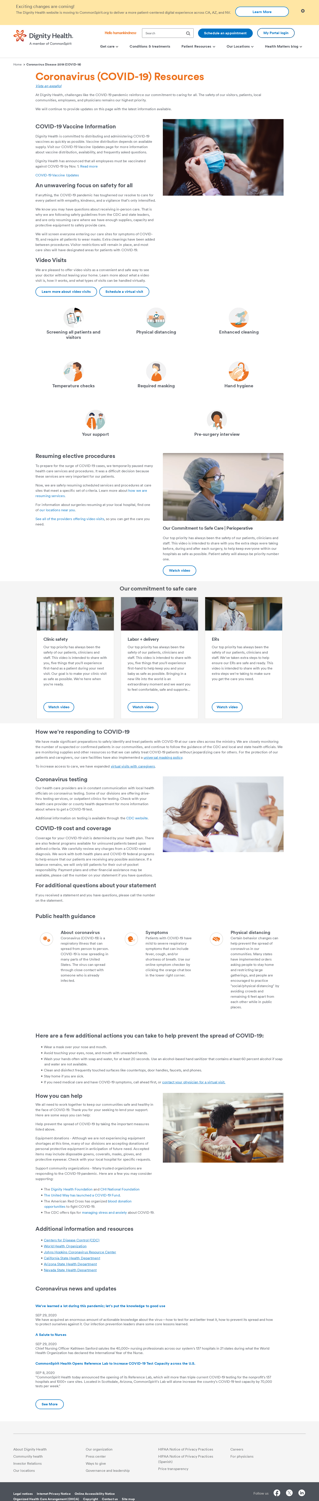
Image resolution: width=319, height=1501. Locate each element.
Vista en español (48, 86)
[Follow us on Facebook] (277, 1493)
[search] (190, 33)
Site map (128, 1499)
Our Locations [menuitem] (240, 46)
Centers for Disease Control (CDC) (71, 1240)
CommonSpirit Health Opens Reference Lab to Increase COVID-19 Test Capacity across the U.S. (115, 1363)
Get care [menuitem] (109, 46)
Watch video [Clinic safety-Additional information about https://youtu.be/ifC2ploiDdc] (58, 707)
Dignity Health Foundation (72, 1189)
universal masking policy (163, 757)
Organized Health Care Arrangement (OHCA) (46, 1499)
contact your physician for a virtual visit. (193, 1082)
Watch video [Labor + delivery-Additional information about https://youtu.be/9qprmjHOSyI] (143, 707)
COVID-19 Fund (107, 1195)
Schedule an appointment (225, 33)
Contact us (110, 1499)
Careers (236, 1449)
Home (19, 64)
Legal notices (23, 1493)
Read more (89, 166)
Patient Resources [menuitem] (198, 46)
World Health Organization (65, 1246)
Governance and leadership (108, 1470)
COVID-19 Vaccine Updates (57, 175)
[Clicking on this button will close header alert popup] (303, 11)
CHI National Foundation (120, 1189)
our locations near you (57, 510)
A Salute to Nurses (50, 1335)
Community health (28, 1456)
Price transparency (173, 1469)
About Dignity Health (30, 1449)
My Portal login (276, 33)
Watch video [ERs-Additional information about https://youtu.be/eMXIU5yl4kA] (227, 707)
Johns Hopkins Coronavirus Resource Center (80, 1252)
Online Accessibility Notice (95, 1493)
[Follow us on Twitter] (289, 1493)
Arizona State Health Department (70, 1264)
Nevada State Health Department (70, 1270)
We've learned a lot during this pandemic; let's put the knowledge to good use (100, 1306)
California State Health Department (72, 1258)
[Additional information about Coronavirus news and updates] (49, 1404)
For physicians (241, 1456)
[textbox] (168, 33)
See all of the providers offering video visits (69, 519)
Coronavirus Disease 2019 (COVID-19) (53, 64)
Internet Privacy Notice (53, 1493)
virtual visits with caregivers (133, 766)
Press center (96, 1456)
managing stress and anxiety (104, 1212)
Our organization (99, 1449)
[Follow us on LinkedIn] (302, 1493)
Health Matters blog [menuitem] (283, 46)
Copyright (90, 1499)
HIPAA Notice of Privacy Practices (185, 1449)
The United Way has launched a (69, 1195)
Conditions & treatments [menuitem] (150, 46)
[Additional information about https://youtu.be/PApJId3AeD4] (179, 570)
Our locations (24, 1470)
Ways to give (96, 1463)
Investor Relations (27, 1463)
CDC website (137, 818)
